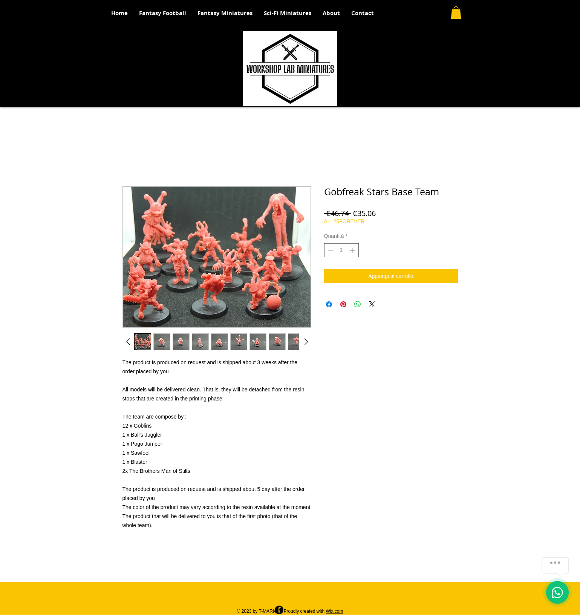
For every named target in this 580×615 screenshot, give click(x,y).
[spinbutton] (341, 250)
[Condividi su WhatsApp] (357, 304)
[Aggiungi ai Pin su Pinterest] (343, 304)
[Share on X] (371, 304)
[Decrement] (330, 250)
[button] (456, 12)
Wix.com (334, 611)
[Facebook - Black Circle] (279, 610)
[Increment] (353, 250)
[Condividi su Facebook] (329, 304)
